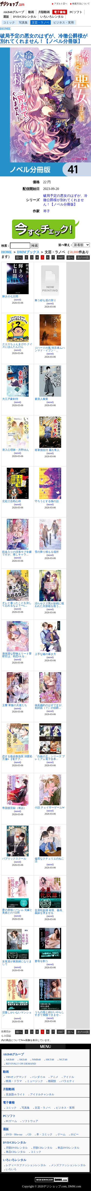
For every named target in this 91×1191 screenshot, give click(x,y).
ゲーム (62, 1134)
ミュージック (35, 1081)
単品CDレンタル (15, 1151)
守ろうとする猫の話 (47, 501)
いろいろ (11, 1169)
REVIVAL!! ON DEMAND (21, 1063)
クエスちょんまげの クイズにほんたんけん (17, 345)
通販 (6, 16)
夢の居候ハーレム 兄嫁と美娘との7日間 (17, 911)
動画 (31, 12)
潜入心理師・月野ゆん (15, 449)
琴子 (46, 211)
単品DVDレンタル (68, 1147)
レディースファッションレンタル (26, 1165)
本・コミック (44, 1134)
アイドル (68, 1076)
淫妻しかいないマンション (17, 1014)
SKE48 (23, 1059)
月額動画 (44, 12)
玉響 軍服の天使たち (14, 705)
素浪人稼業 (41, 398)
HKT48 (50, 1059)
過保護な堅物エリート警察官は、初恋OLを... (17, 655)
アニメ (54, 1076)
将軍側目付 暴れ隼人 (47, 450)
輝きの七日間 (10, 296)
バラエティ (67, 1081)
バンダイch (38, 1076)
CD (29, 1134)
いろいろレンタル (52, 16)
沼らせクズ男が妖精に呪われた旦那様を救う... (49, 604)
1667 (61, 257)
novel (17, 299)
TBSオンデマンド (16, 1076)
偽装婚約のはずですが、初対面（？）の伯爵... (49, 706)
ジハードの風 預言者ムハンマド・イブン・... (50, 349)
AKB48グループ (13, 12)
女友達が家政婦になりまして (17, 962)
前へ (19, 257)
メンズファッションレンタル (68, 1165)
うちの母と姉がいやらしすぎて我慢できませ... (49, 1013)
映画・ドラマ (14, 1081)
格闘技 (52, 1081)
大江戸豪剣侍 (10, 398)
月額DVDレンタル (17, 1147)
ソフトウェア (30, 1121)
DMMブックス (28, 252)
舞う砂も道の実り (45, 300)
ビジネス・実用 (63, 22)
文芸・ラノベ (40, 22)
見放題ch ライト (15, 1094)
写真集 (23, 22)
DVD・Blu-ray (14, 1134)
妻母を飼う (41, 961)
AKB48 (10, 1059)
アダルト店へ (60, 3)
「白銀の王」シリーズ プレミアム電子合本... (50, 757)
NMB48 (36, 1059)
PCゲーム (11, 1121)
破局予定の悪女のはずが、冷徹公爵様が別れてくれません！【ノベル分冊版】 (43, 38)
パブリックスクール (14, 858)
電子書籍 (60, 12)
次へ (70, 257)
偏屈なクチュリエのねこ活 (49, 860)
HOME (5, 29)
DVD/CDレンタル (24, 16)
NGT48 (63, 1059)
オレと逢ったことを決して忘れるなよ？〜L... (17, 604)
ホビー (75, 1134)
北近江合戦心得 (11, 501)
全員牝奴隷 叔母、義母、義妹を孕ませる (50, 911)
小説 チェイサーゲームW (50, 807)
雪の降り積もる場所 (47, 551)
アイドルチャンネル (42, 1094)
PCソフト (76, 12)
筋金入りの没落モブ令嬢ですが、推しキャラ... (17, 553)
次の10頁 (83, 257)
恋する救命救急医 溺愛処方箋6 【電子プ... (17, 757)
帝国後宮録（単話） (14, 807)
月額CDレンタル (42, 1147)
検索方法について (81, 3)
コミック (9, 22)
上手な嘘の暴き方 (45, 654)
